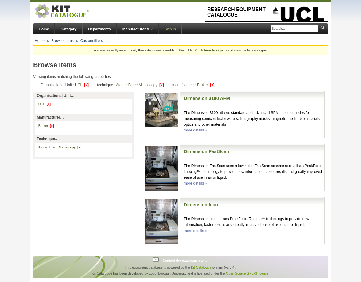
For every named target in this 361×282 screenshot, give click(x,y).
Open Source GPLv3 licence (247, 273)
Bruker (206, 85)
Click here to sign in (211, 50)
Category (68, 29)
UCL (82, 85)
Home (44, 29)
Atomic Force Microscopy (140, 85)
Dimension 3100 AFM (207, 98)
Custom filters (91, 41)
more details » (195, 130)
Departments (99, 29)
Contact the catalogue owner (185, 260)
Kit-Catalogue (201, 267)
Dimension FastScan (206, 151)
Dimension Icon (201, 204)
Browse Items (62, 41)
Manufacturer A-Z (137, 29)
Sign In (170, 29)
